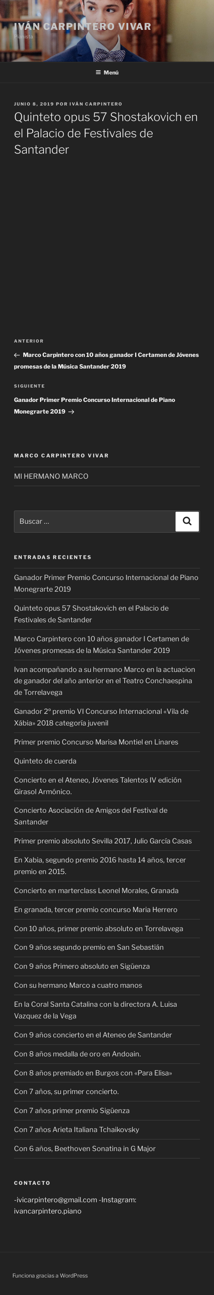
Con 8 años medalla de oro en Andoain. (77, 1054)
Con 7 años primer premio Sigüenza (72, 1110)
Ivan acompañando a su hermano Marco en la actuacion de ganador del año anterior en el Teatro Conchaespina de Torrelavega (104, 681)
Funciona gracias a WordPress (50, 1275)
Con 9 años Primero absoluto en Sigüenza (82, 966)
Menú (107, 72)
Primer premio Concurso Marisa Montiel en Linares (96, 742)
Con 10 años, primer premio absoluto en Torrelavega (98, 929)
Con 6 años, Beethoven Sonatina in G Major (85, 1148)
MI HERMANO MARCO (51, 476)
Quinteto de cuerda (45, 761)
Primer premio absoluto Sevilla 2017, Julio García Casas (103, 841)
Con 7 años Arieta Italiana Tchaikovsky (76, 1129)
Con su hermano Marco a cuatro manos (78, 985)
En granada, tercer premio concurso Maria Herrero (95, 909)
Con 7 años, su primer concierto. (66, 1091)
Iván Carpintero (96, 104)
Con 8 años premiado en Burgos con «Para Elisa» (93, 1073)
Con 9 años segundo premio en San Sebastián (89, 947)
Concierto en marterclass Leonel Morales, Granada (96, 890)
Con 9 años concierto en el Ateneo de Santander (93, 1035)
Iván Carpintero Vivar (83, 26)
